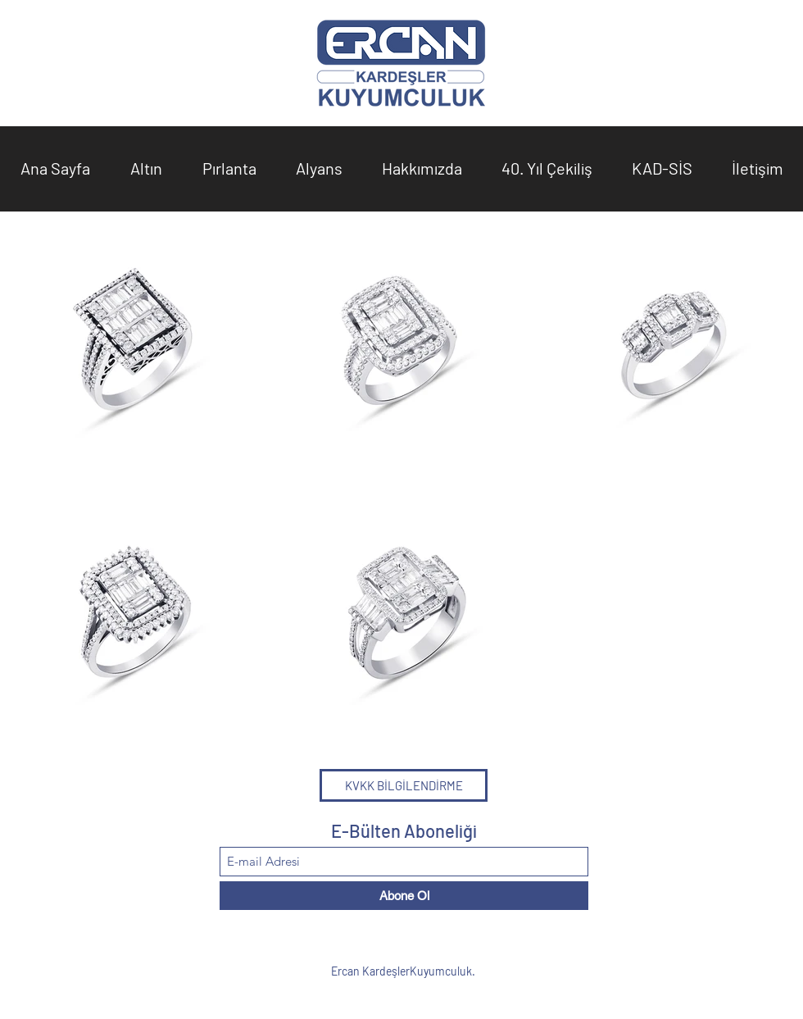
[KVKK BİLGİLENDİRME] (404, 785)
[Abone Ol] (404, 895)
